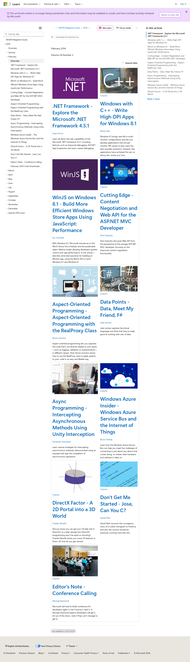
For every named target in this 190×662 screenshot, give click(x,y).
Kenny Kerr (105, 131)
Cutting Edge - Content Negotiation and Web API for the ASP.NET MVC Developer (118, 211)
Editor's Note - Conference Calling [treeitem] (26, 162)
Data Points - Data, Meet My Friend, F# (116, 308)
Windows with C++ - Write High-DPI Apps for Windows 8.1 (118, 113)
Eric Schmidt (58, 237)
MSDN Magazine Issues (69, 27)
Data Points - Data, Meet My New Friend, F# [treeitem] (26, 117)
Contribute (53, 653)
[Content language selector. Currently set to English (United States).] (17, 646)
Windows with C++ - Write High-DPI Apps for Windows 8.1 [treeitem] (26, 74)
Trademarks (123, 653)
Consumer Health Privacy (85, 653)
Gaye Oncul (57, 133)
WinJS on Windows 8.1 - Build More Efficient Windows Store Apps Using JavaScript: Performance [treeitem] (27, 84)
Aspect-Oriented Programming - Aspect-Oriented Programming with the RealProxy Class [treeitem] (27, 107)
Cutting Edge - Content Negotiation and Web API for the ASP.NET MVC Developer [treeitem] (27, 96)
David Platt (105, 517)
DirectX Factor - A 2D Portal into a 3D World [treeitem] (26, 148)
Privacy (65, 653)
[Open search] (176, 4)
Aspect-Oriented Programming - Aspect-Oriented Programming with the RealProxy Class (74, 317)
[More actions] (136, 27)
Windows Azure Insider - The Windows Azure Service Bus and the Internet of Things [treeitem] (27, 138)
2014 (85, 27)
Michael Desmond (60, 600)
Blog (40, 653)
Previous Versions (27, 653)
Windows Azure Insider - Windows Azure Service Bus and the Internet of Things (118, 415)
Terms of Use (108, 653)
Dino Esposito (106, 235)
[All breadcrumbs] (53, 27)
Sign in (183, 3)
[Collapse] (40, 28)
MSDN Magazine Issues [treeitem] (16, 39)
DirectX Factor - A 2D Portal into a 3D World (73, 509)
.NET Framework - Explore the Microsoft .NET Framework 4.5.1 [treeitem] (25, 67)
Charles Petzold (59, 523)
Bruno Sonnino (59, 338)
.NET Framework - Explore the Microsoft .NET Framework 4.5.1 (72, 115)
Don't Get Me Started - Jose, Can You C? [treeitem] (26, 156)
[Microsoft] (5, 4)
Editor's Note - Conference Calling (74, 589)
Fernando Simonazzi (61, 441)
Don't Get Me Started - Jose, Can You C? (116, 503)
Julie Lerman (105, 322)
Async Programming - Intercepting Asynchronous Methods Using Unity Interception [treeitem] (27, 127)
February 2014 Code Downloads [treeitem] (25, 166)
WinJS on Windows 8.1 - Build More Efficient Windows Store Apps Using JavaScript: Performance (74, 213)
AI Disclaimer (9, 653)
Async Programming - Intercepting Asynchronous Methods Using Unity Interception (73, 417)
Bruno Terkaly (106, 439)
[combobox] (24, 34)
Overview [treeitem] (12, 48)
